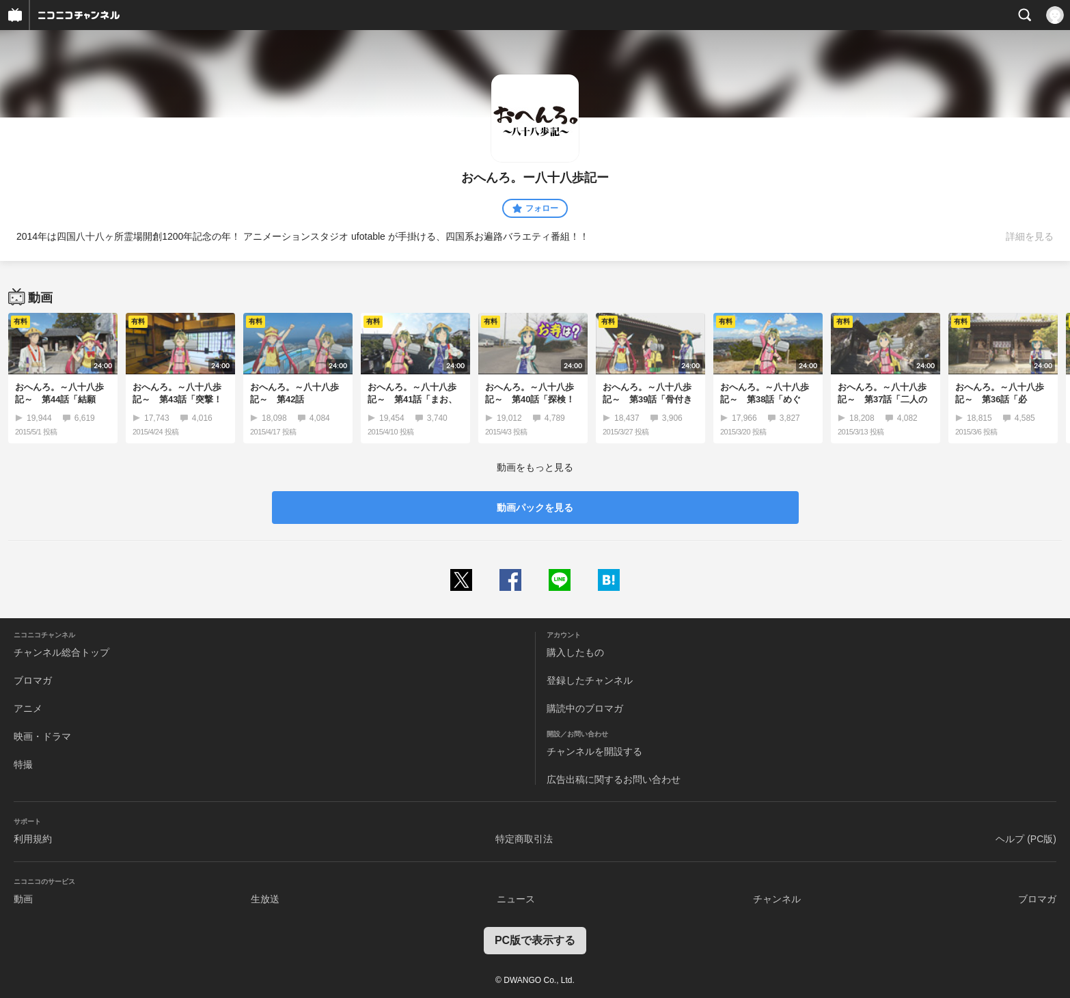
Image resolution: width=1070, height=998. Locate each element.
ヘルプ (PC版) (1026, 838)
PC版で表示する (535, 940)
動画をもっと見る (535, 467)
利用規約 (33, 838)
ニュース (516, 898)
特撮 (23, 764)
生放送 (265, 898)
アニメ (28, 708)
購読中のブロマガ (585, 708)
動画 (23, 898)
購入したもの (575, 652)
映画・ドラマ (42, 736)
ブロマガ (33, 680)
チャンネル (777, 898)
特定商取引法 (524, 838)
